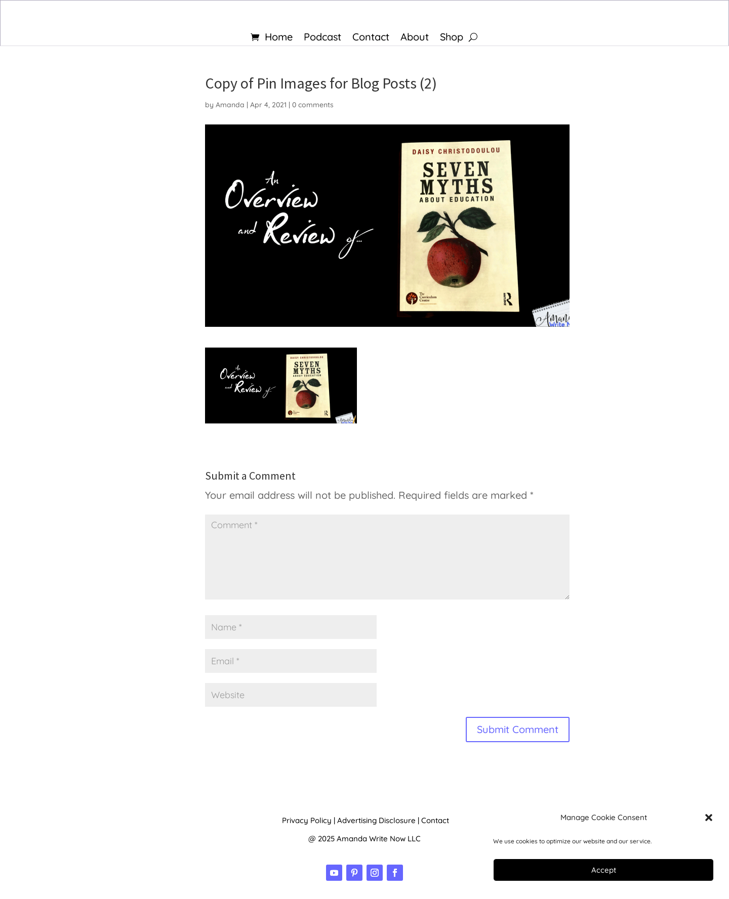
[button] (709, 817)
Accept (603, 870)
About (414, 38)
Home (279, 38)
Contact (370, 38)
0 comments (313, 104)
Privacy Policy (307, 820)
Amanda (230, 104)
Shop (451, 38)
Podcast (322, 38)
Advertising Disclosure (376, 820)
